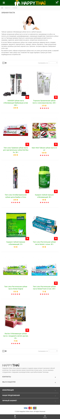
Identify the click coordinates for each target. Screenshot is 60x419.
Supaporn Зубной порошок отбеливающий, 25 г (15, 243)
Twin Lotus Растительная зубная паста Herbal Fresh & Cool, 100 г (44, 288)
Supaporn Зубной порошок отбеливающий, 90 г (44, 196)
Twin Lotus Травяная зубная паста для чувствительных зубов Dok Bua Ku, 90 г (15, 150)
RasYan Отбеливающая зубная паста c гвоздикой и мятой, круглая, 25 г (15, 336)
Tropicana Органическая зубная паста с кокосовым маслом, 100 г (44, 102)
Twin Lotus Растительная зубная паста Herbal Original (15, 288)
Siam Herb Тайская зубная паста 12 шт (44, 149)
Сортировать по (43, 63)
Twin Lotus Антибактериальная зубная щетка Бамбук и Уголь (16, 196)
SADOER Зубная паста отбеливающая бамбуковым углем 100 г (16, 103)
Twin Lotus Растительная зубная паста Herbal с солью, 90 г (44, 243)
